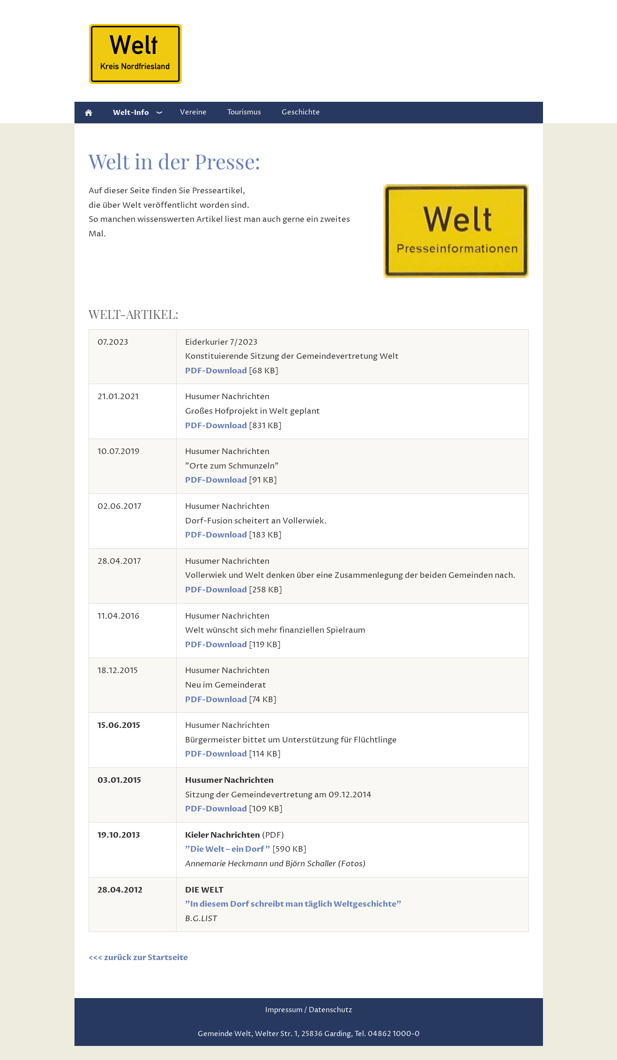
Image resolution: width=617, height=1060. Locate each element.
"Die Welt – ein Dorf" (227, 849)
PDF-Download (216, 370)
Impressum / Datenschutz (308, 1010)
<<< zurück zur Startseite (138, 957)
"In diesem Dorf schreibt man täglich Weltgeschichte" (293, 904)
